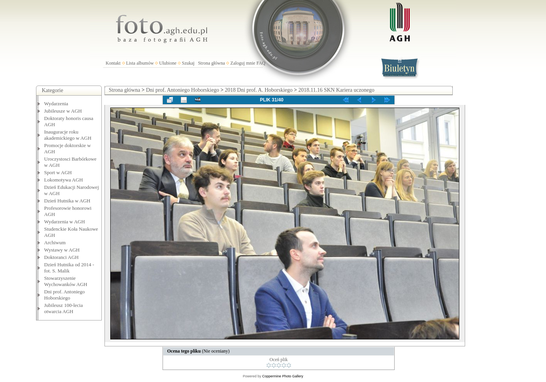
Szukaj (188, 63)
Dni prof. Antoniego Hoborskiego (64, 295)
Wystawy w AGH (62, 250)
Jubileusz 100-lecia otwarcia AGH (63, 308)
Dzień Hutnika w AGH (67, 201)
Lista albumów (140, 63)
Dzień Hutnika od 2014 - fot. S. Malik (69, 268)
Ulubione (167, 63)
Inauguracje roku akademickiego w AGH (67, 135)
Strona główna (211, 63)
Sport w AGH (58, 172)
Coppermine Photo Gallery (282, 376)
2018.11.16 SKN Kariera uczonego (336, 90)
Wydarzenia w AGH (64, 221)
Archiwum (55, 242)
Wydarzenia (56, 103)
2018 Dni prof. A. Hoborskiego (259, 90)
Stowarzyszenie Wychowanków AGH (65, 281)
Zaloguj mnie (242, 63)
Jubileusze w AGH (63, 111)
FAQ (261, 63)
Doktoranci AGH (61, 257)
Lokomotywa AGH (63, 180)
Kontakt (113, 63)
